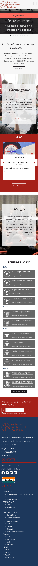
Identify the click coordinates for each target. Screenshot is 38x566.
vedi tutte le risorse (19, 391)
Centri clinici (11, 515)
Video (5, 267)
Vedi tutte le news (19, 185)
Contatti (7, 552)
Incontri (10, 510)
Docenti (10, 497)
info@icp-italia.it (13, 469)
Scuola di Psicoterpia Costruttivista (20, 494)
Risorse (6, 534)
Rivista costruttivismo (15, 532)
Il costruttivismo (13, 500)
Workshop (11, 507)
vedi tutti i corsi (19, 119)
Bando (9, 526)
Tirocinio (10, 529)
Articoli (5, 368)
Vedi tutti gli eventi (19, 241)
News (5, 547)
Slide (4, 329)
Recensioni (7, 307)
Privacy (24, 413)
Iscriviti (31, 410)
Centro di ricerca (11, 521)
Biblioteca (10, 524)
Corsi (9, 505)
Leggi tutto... (19, 68)
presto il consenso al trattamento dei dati (14, 413)
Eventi (6, 550)
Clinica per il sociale (14, 518)
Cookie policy (9, 558)
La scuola (7, 492)
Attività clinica (10, 513)
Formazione (8, 502)
